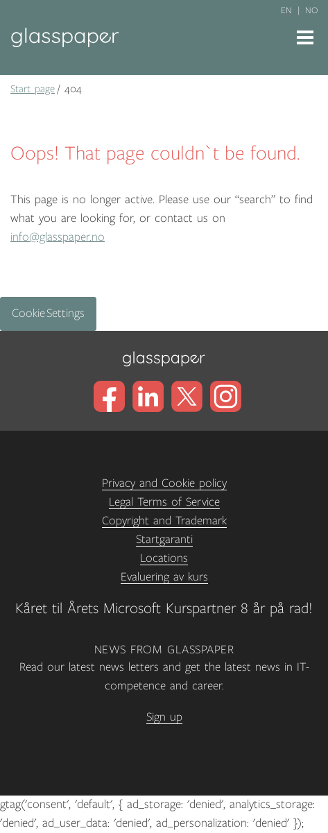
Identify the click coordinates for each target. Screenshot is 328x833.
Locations (164, 558)
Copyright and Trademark (164, 521)
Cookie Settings (48, 313)
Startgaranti (164, 539)
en (286, 10)
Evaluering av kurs (164, 577)
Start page (32, 88)
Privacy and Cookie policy (164, 483)
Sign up (164, 717)
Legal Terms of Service (164, 502)
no (311, 10)
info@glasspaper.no (57, 237)
